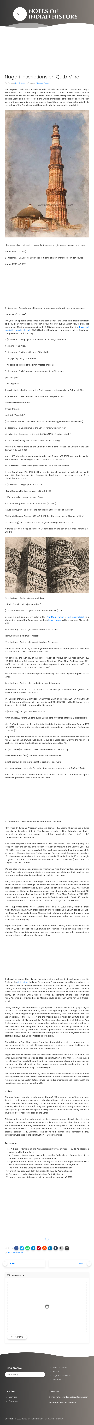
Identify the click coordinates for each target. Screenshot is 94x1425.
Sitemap (59, 1419)
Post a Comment (15, 1252)
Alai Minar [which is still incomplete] (65, 617)
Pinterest (13, 1401)
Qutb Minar (22, 982)
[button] (16, 1248)
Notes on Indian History (32, 1419)
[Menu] (6, 14)
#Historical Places (42, 83)
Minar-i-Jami (54, 620)
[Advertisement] (47, 52)
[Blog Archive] (25, 1374)
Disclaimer (49, 1419)
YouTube (13, 1397)
